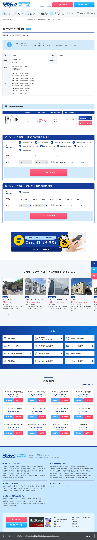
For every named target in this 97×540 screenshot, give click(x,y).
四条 (11, 488)
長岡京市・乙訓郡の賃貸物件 (10, 475)
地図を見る (16, 69)
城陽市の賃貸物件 (18, 477)
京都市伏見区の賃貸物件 (9, 473)
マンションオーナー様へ (60, 519)
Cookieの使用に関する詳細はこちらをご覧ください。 (43, 536)
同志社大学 (21, 498)
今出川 (13, 486)
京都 (18, 488)
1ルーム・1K (53, 486)
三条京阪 (43, 486)
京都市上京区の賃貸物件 (22, 466)
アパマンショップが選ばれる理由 (81, 517)
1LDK (66, 486)
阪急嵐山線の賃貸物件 (56, 473)
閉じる (88, 536)
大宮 (27, 488)
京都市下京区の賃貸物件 (38, 468)
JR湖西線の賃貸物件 (87, 468)
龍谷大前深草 (17, 490)
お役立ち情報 (57, 526)
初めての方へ (57, 517)
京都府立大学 (9, 503)
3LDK (87, 486)
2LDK (77, 486)
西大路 (23, 488)
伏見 (11, 490)
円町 (37, 488)
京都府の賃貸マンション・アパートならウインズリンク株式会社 (19, 19)
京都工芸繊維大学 (37, 503)
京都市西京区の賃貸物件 (9, 471)
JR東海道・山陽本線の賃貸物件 (58, 468)
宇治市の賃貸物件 (7, 477)
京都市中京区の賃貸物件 (9, 468)
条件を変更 (10, 147)
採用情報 (48, 6)
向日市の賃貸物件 (40, 475)
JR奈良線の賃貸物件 (55, 471)
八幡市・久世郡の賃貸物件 (26, 475)
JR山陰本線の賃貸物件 (75, 468)
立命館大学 (34, 498)
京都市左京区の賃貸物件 (36, 466)
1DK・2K (60, 486)
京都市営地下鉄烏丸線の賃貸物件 (59, 466)
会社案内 (74, 519)
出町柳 (18, 486)
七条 (7, 488)
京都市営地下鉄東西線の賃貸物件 (78, 466)
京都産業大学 (9, 501)
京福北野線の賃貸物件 (56, 477)
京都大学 (8, 498)
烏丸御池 (28, 486)
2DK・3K (71, 486)
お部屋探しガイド (59, 521)
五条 (15, 488)
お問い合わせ (75, 526)
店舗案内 (74, 521)
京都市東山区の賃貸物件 (44, 19)
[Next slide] (89, 315)
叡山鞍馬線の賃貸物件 (82, 477)
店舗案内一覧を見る (87, 384)
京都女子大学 (35, 501)
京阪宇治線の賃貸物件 (82, 473)
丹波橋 (27, 490)
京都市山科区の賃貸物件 (23, 473)
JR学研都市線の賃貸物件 (69, 471)
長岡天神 (33, 490)
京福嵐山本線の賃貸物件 (83, 475)
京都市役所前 (35, 486)
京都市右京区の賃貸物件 (36, 471)
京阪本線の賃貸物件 (68, 473)
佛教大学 (22, 503)
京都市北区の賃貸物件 (8, 466)
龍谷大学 (22, 501)
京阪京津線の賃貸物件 (56, 475)
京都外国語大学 (10, 505)
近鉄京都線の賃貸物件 (69, 475)
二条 (41, 488)
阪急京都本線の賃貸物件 (83, 471)
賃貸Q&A (56, 523)
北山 (4, 486)
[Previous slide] (8, 315)
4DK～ (92, 486)
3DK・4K (82, 486)
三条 (4, 488)
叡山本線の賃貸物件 (68, 477)
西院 (31, 488)
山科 (23, 490)
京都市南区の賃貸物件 (23, 471)
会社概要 (42, 6)
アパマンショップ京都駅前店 (55, 45)
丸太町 (23, 486)
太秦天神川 (6, 490)
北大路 (8, 486)
